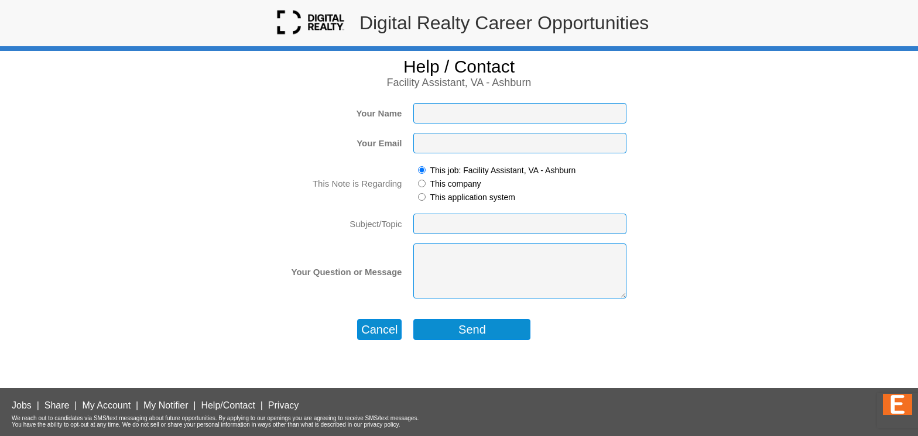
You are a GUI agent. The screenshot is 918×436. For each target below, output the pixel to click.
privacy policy (381, 424)
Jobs (22, 405)
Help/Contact (228, 405)
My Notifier (165, 405)
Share (57, 405)
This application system (472, 197)
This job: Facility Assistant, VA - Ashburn (503, 170)
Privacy (283, 405)
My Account (106, 405)
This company (455, 183)
